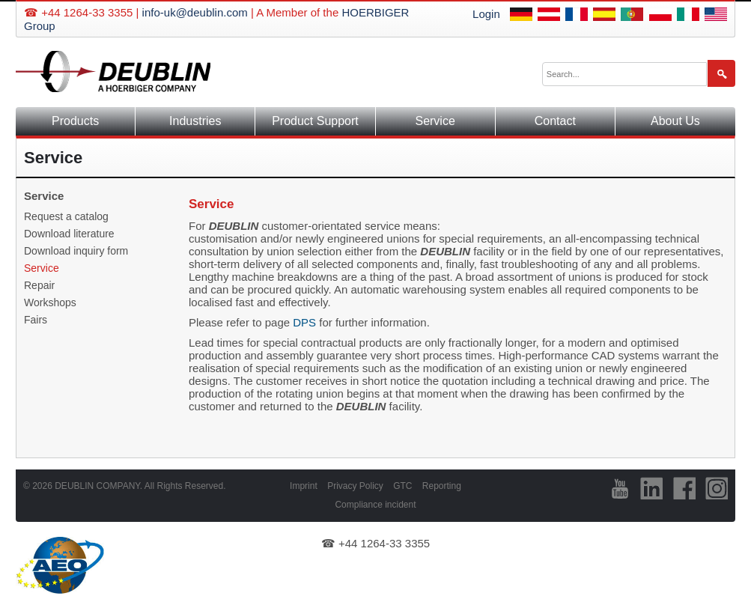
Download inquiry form (76, 251)
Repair (39, 285)
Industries (195, 121)
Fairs (35, 320)
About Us (675, 121)
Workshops (50, 302)
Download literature (69, 234)
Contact (555, 121)
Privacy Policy (355, 486)
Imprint (303, 486)
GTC (402, 486)
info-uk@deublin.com (195, 12)
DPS (304, 322)
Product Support (315, 121)
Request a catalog (66, 216)
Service (434, 121)
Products (75, 121)
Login (486, 13)
